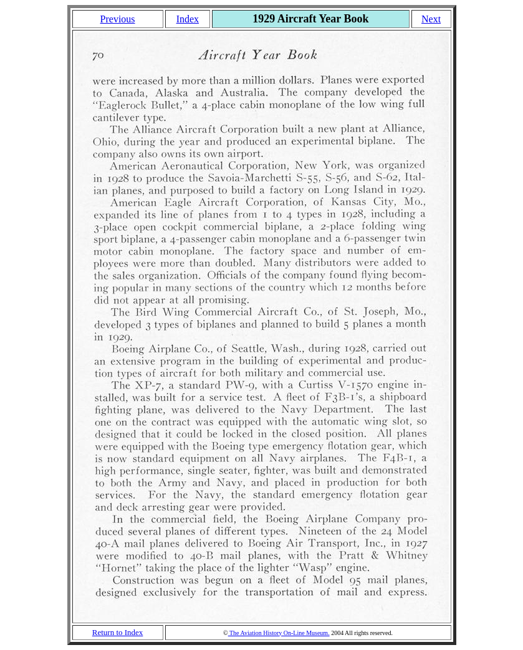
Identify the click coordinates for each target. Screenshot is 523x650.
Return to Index (117, 632)
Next (431, 19)
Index (187, 19)
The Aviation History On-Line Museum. (279, 632)
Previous (117, 19)
